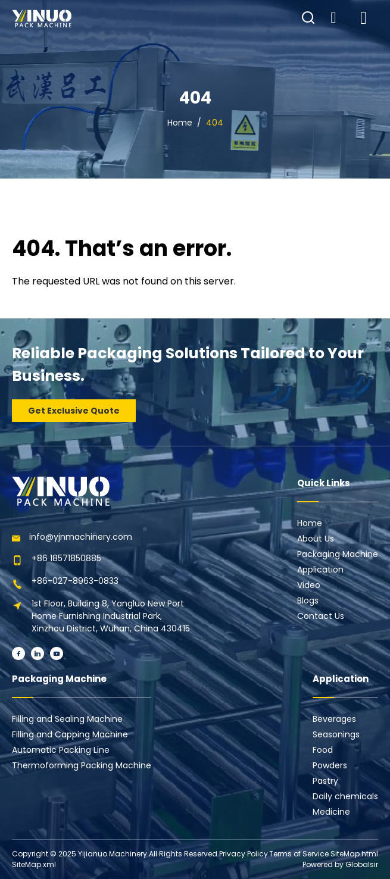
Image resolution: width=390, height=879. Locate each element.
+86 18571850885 (66, 558)
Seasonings (336, 734)
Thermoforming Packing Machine (81, 765)
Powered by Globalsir (340, 864)
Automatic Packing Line (61, 750)
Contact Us (320, 616)
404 (214, 123)
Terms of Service (299, 854)
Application (320, 569)
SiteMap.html (354, 854)
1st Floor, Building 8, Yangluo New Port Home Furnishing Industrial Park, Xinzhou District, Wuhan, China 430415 (111, 616)
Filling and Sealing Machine (67, 719)
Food (323, 750)
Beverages (334, 719)
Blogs (308, 600)
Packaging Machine (337, 554)
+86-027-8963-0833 (75, 581)
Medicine (331, 812)
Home (179, 123)
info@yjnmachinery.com (80, 537)
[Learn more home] (41, 18)
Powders (330, 765)
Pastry (325, 781)
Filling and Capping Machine (70, 734)
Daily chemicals (345, 796)
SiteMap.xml (34, 864)
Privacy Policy (243, 854)
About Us (315, 539)
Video (308, 585)
